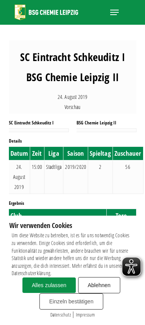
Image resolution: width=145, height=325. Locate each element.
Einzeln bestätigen (71, 301)
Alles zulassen (49, 285)
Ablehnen (99, 285)
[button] (114, 12)
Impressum (85, 314)
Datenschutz (60, 314)
